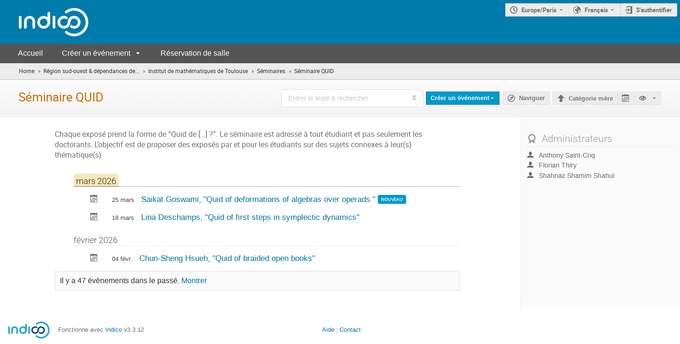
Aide (328, 330)
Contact (350, 330)
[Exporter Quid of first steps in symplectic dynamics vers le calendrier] (94, 217)
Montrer (194, 280)
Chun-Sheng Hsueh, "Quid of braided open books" (227, 258)
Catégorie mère (591, 98)
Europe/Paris (539, 10)
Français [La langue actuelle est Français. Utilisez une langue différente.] (596, 10)
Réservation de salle (195, 53)
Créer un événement (96, 53)
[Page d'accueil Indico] (44, 22)
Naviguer (532, 98)
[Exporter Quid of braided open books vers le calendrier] (94, 258)
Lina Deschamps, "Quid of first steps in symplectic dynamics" (250, 217)
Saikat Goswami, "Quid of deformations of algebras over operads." (259, 199)
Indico (113, 330)
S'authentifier (654, 10)
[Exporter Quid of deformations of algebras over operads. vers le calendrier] (94, 199)
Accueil (30, 53)
